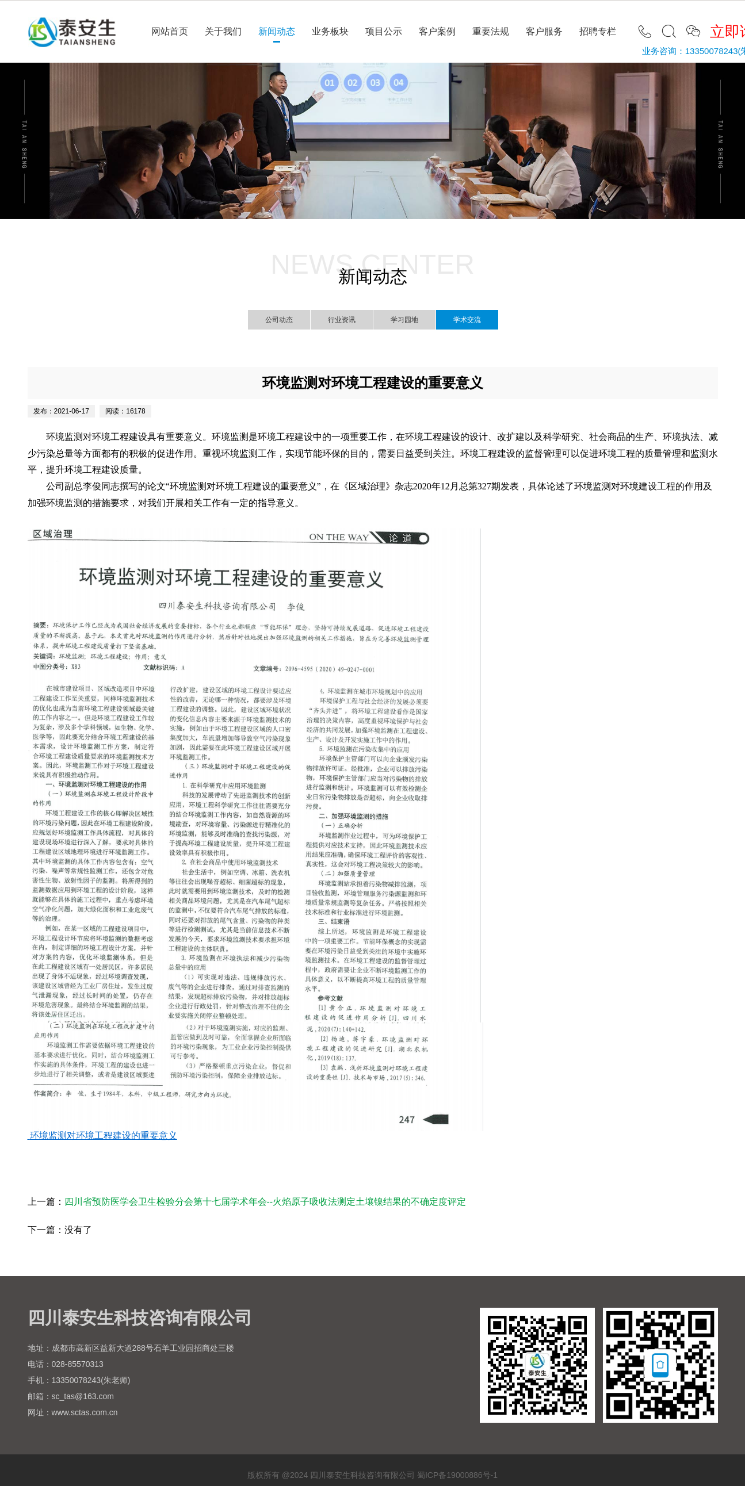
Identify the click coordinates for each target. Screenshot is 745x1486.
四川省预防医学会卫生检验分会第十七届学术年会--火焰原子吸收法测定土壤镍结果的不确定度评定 (265, 1202)
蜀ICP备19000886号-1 (457, 1475)
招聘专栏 (597, 31)
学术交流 (467, 320)
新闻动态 (276, 31)
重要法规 (490, 31)
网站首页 (169, 31)
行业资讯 (342, 320)
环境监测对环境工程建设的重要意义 (103, 1135)
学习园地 (404, 320)
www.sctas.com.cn (85, 1412)
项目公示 (383, 31)
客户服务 (544, 31)
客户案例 (437, 31)
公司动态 (279, 320)
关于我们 (223, 31)
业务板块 (330, 31)
